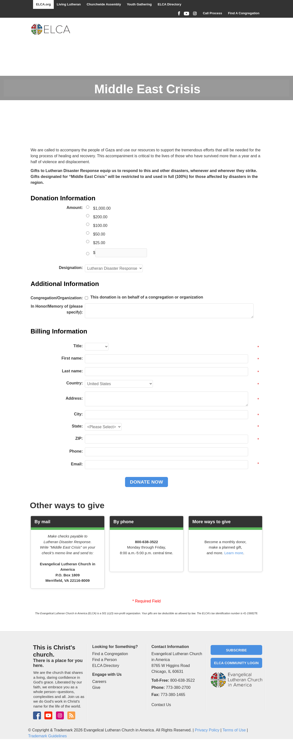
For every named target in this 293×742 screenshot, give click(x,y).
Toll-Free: (160, 680)
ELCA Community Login (236, 663)
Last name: (72, 371)
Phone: (76, 451)
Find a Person (104, 660)
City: (78, 414)
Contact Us (161, 705)
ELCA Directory (169, 4)
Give (96, 687)
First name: (72, 358)
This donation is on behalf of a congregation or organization (147, 297)
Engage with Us (107, 674)
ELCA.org (43, 4)
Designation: (71, 268)
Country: (74, 383)
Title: (78, 346)
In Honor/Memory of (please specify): (57, 309)
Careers (99, 681)
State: (77, 426)
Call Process (212, 13)
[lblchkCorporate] (86, 298)
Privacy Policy (207, 730)
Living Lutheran (69, 4)
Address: (74, 398)
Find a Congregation (110, 654)
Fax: (155, 695)
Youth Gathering (139, 4)
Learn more (233, 553)
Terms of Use (234, 730)
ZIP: (79, 438)
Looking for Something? (115, 647)
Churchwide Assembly (104, 4)
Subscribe (236, 650)
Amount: (75, 207)
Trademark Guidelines (47, 736)
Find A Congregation (243, 13)
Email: (77, 464)
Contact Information (170, 647)
